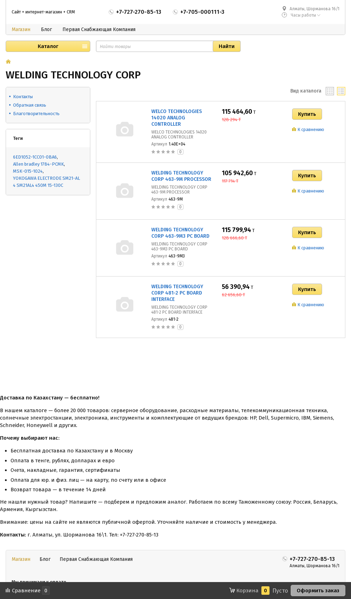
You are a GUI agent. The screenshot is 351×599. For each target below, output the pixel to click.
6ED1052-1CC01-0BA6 (35, 157)
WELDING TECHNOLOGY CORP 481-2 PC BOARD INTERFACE (177, 293)
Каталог (48, 46)
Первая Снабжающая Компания (98, 29)
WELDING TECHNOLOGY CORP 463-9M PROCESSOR (181, 176)
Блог (46, 29)
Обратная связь (29, 105)
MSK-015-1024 (28, 171)
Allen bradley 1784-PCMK (38, 164)
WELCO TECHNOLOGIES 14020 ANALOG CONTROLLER (176, 117)
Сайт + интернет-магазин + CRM (43, 12)
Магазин (21, 29)
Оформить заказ (318, 590)
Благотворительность (36, 113)
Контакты (23, 96)
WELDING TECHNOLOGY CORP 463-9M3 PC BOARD (180, 233)
